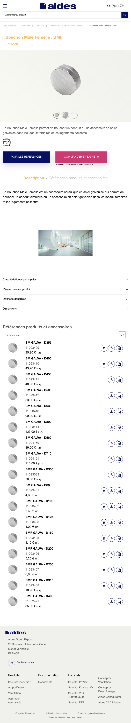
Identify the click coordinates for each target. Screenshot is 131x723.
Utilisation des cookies (56, 714)
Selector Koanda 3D (80, 688)
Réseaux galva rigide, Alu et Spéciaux (67, 26)
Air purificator (16, 688)
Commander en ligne (77, 159)
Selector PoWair (78, 682)
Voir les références (26, 157)
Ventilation (14, 693)
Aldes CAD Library (109, 703)
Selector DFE (76, 703)
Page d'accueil (9, 26)
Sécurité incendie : (19, 682)
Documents (45, 682)
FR (126, 6)
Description (33, 178)
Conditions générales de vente (91, 714)
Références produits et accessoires (78, 178)
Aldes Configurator (109, 697)
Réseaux (40, 26)
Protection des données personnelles (66, 718)
